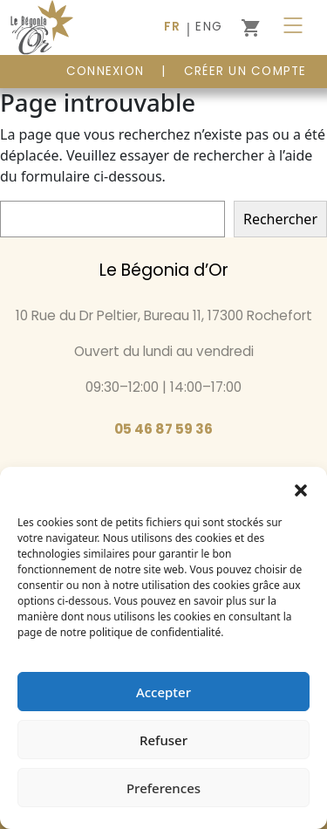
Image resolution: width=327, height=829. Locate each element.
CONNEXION (105, 71)
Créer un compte (245, 71)
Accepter (163, 692)
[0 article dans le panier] (250, 27)
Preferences (163, 788)
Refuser (163, 740)
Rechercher (280, 219)
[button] (301, 488)
